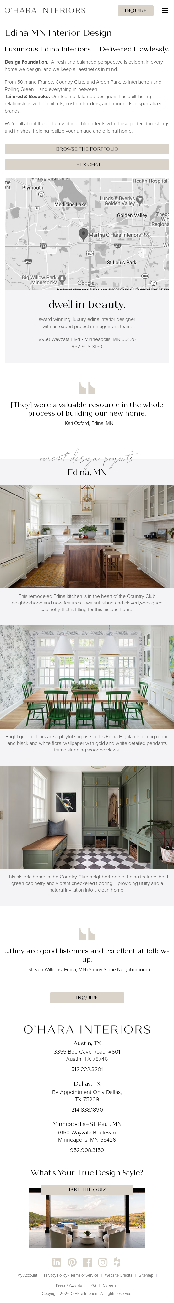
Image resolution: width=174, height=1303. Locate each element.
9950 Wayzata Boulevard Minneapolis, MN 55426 (87, 1136)
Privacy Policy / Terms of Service (71, 1275)
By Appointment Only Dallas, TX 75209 (87, 1095)
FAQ (92, 1285)
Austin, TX (87, 1043)
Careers (110, 1285)
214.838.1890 (87, 1110)
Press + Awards (69, 1285)
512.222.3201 (87, 1069)
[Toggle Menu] (87, 10)
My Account (27, 1275)
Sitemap (146, 1275)
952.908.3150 (87, 1150)
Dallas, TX (87, 1083)
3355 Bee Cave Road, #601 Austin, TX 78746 (87, 1055)
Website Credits (118, 1275)
